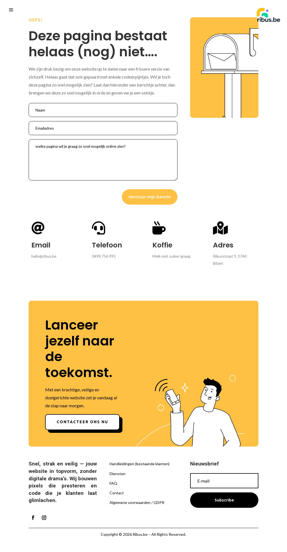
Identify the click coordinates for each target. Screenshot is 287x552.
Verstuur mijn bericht (150, 196)
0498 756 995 (104, 256)
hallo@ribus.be (43, 256)
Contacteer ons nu (82, 422)
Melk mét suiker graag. (171, 256)
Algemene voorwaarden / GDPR (137, 502)
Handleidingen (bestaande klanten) (140, 463)
